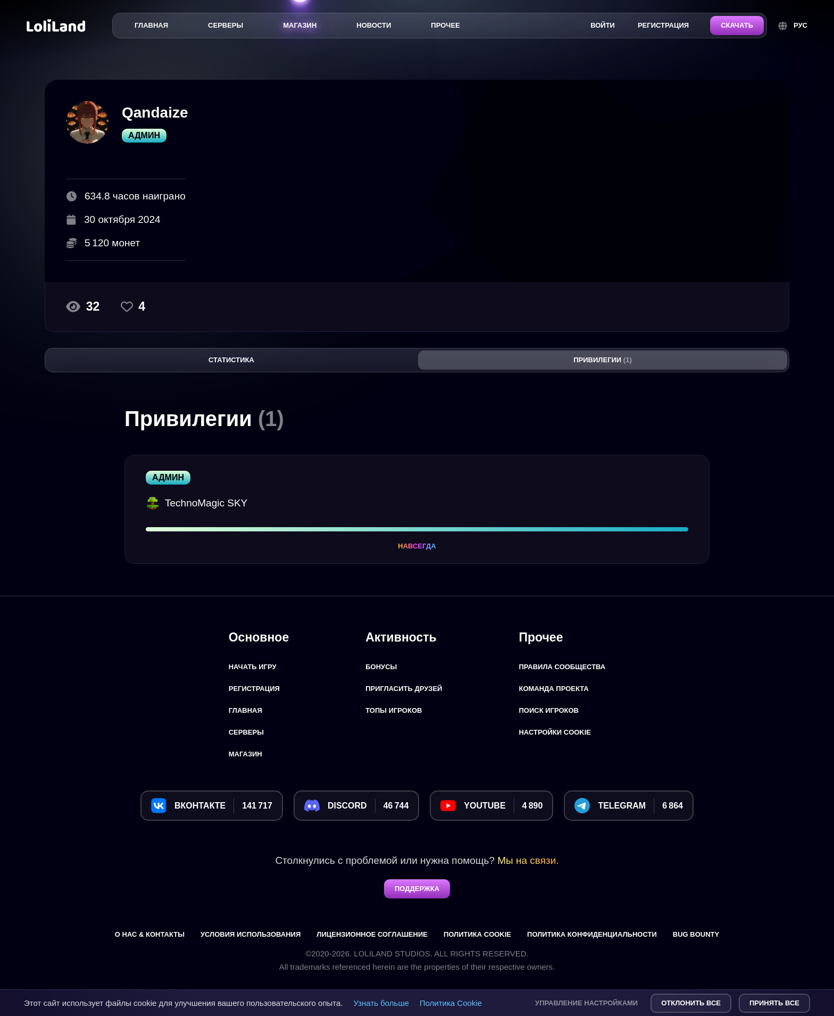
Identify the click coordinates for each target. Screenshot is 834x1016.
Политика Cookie (451, 1002)
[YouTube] (491, 805)
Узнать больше (381, 1002)
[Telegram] (629, 805)
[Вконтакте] (211, 805)
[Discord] (356, 805)
